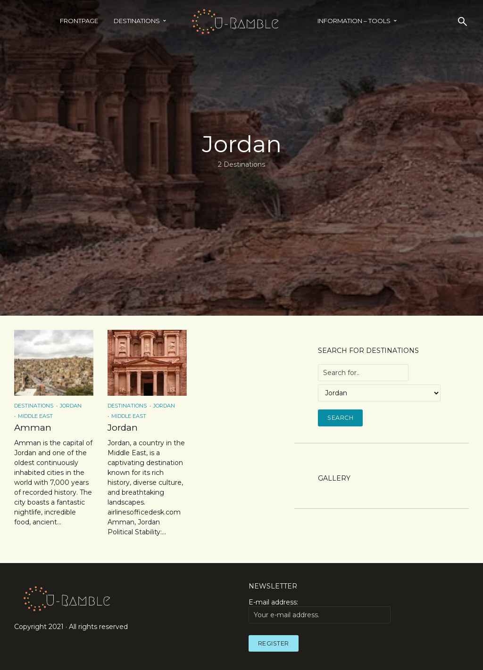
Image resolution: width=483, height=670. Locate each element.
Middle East (35, 416)
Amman (31, 427)
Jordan (71, 405)
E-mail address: (320, 610)
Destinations (137, 21)
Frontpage (79, 21)
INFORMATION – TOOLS (354, 21)
